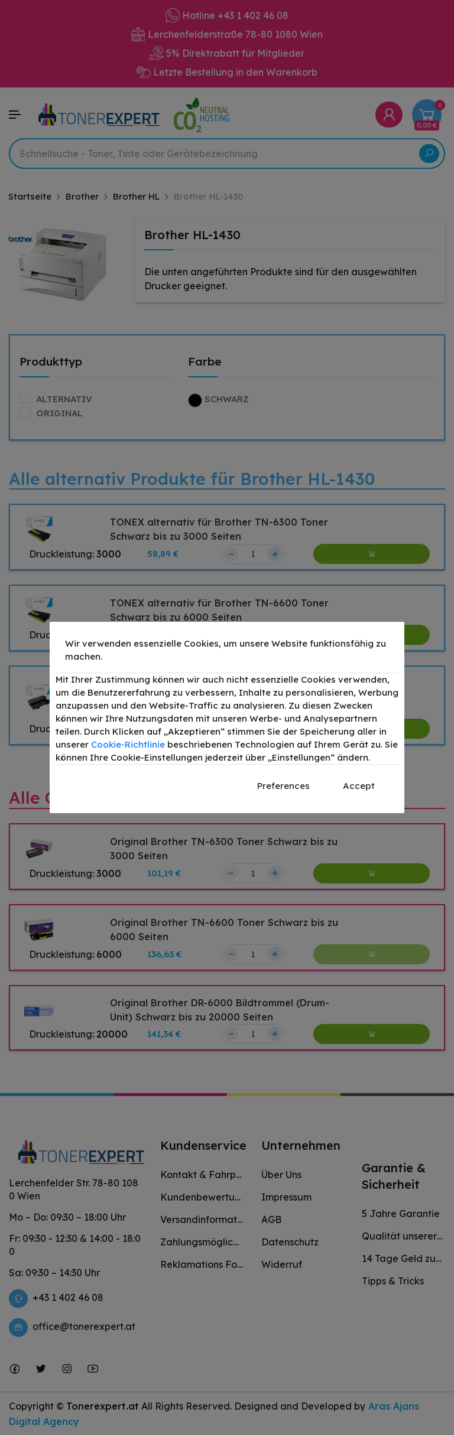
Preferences (283, 785)
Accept (359, 785)
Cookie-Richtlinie (128, 744)
